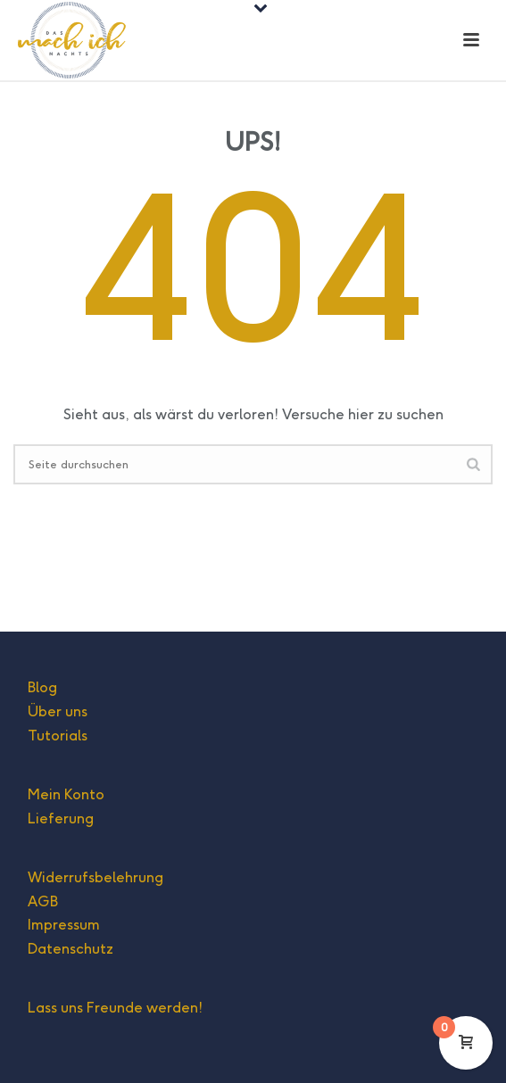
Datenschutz (70, 948)
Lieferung (61, 818)
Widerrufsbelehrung (95, 877)
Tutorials (57, 735)
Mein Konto (66, 794)
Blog (42, 687)
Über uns (57, 711)
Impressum (64, 924)
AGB (43, 901)
